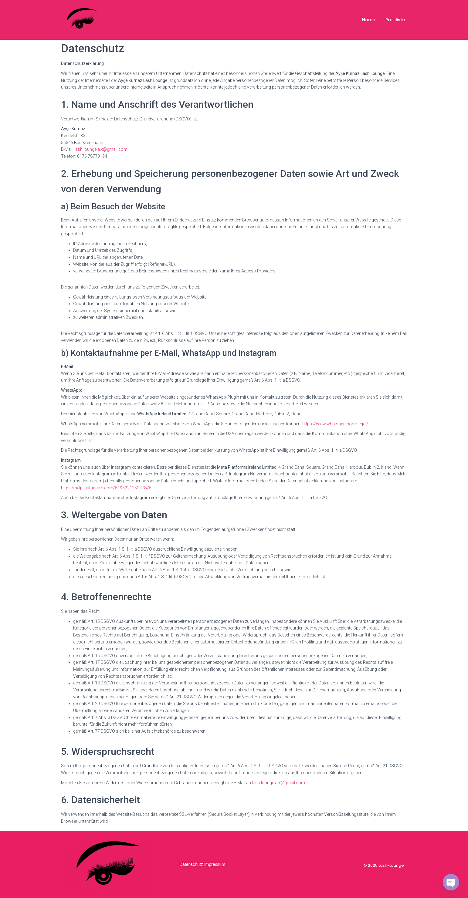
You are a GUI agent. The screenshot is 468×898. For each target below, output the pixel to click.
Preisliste (395, 20)
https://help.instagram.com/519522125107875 (106, 487)
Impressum (214, 864)
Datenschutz (191, 864)
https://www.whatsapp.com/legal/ (335, 423)
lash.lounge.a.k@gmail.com (100, 149)
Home (368, 20)
